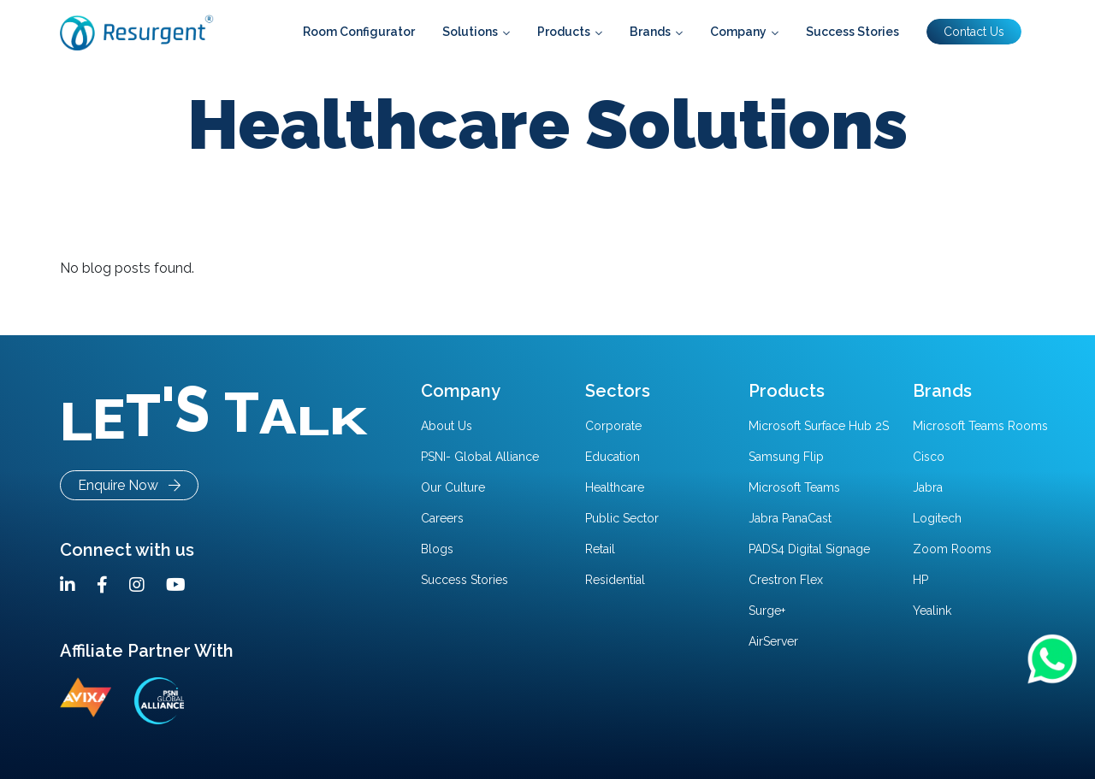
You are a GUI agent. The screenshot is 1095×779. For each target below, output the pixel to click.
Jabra (928, 487)
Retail (600, 549)
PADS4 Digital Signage (809, 549)
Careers (442, 518)
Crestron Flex (786, 580)
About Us (446, 426)
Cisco (928, 456)
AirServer (773, 641)
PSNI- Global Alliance (480, 456)
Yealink (932, 610)
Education (612, 456)
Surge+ (767, 610)
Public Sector (622, 518)
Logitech (937, 518)
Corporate (613, 426)
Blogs (437, 549)
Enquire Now (129, 485)
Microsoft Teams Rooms (980, 426)
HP (920, 580)
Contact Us (974, 31)
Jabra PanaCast (790, 518)
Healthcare (614, 487)
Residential (615, 580)
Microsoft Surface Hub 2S (819, 426)
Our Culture (453, 487)
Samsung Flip (786, 456)
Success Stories (464, 580)
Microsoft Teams (794, 487)
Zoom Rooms (952, 549)
